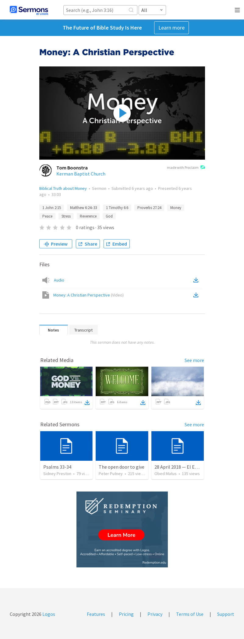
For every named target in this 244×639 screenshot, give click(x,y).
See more (194, 360)
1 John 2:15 (51, 207)
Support (225, 614)
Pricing (126, 614)
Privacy (154, 614)
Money (175, 207)
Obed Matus (165, 473)
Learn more (171, 27)
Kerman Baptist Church (80, 174)
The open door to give (121, 467)
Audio (59, 280)
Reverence (88, 216)
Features (96, 614)
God (109, 216)
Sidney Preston (57, 473)
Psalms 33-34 (57, 467)
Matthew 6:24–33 (83, 207)
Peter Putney (111, 473)
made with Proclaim (186, 168)
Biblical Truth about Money (63, 188)
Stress (66, 216)
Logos (48, 614)
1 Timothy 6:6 (117, 207)
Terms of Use (189, 614)
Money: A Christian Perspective (88, 295)
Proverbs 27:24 (149, 207)
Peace (47, 216)
